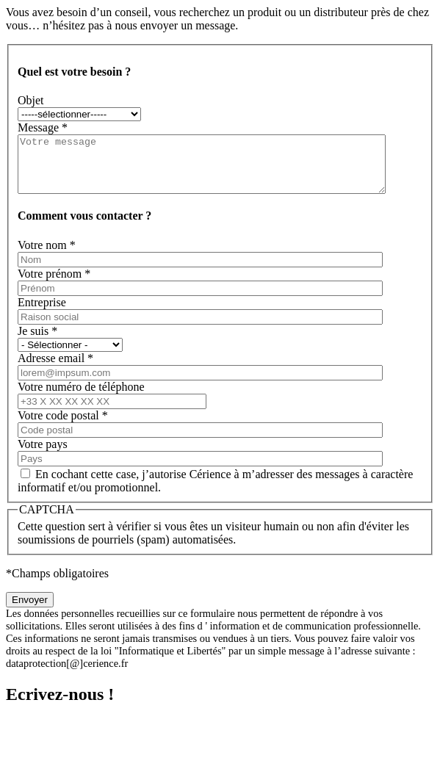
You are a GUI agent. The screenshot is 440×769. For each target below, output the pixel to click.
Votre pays (43, 455)
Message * (43, 127)
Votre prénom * (54, 284)
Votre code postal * (63, 426)
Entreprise (42, 313)
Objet (31, 100)
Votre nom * (47, 256)
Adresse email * (55, 369)
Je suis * (37, 342)
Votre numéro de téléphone (81, 397)
